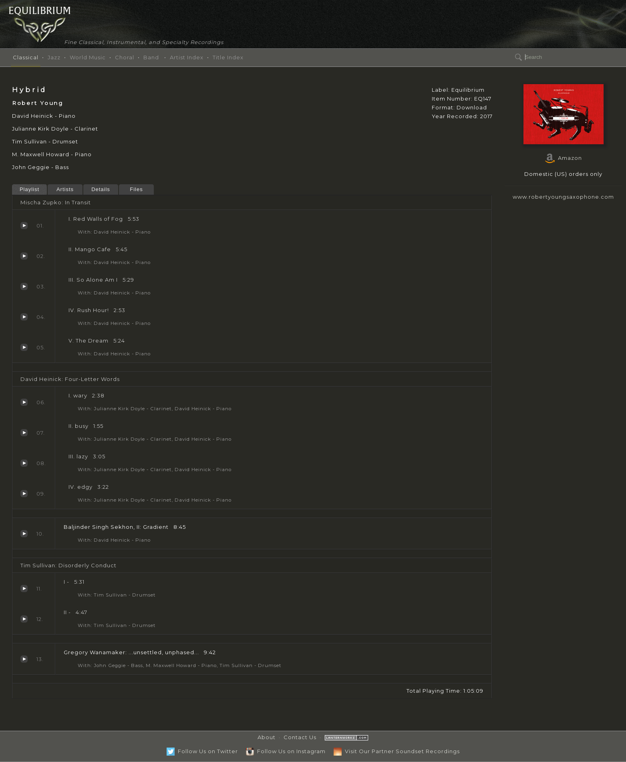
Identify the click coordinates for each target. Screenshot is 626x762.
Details (100, 189)
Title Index (228, 57)
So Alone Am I (24, 286)
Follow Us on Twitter (202, 751)
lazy (24, 463)
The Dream (24, 347)
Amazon (563, 158)
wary (24, 402)
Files (136, 189)
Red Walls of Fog (24, 225)
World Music (88, 57)
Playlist (29, 189)
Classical (25, 57)
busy (24, 432)
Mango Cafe (24, 256)
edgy (24, 493)
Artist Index (186, 57)
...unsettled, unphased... (24, 659)
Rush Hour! (24, 317)
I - (24, 588)
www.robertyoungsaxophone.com (563, 197)
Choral (124, 57)
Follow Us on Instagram (286, 751)
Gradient (24, 533)
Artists (65, 189)
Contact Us (300, 737)
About (267, 737)
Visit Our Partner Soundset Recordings (397, 751)
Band (151, 57)
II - (24, 619)
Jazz (54, 57)
